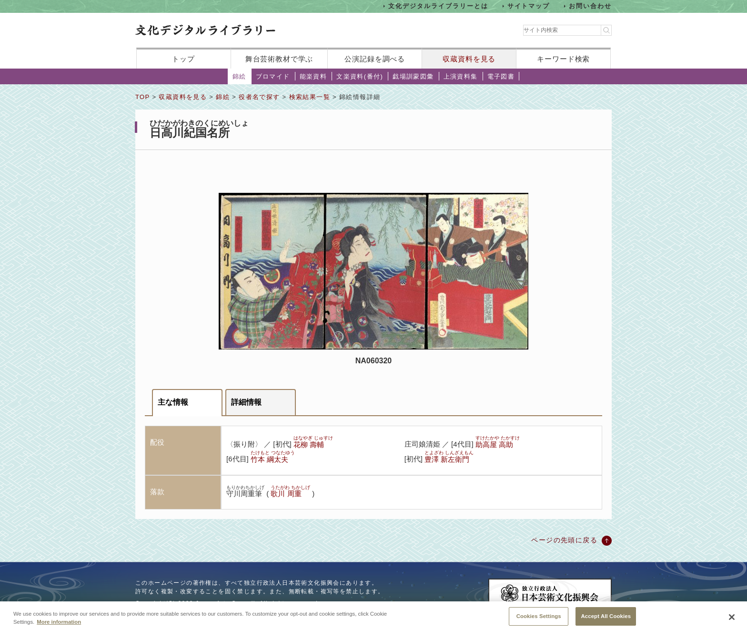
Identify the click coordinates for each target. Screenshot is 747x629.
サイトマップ (528, 6)
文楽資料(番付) (359, 76)
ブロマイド (273, 76)
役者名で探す (259, 96)
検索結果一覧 (309, 96)
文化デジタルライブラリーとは (438, 6)
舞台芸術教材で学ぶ (279, 59)
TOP (142, 96)
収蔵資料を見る (469, 59)
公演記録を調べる (374, 59)
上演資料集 (461, 76)
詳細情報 (246, 402)
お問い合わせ (590, 6)
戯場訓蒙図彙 (413, 76)
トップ (183, 59)
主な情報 (173, 402)
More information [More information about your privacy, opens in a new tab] (59, 626)
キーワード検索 (563, 59)
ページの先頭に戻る (564, 540)
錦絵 (239, 76)
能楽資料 (313, 76)
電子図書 (501, 76)
